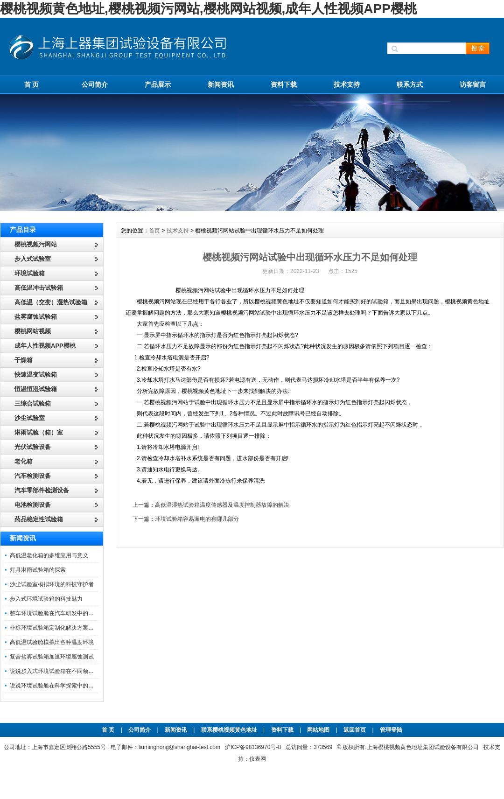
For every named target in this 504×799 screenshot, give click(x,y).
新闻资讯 (221, 84)
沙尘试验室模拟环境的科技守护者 (52, 584)
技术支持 (347, 84)
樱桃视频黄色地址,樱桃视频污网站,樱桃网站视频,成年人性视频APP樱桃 (208, 8)
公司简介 (95, 84)
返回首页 (355, 730)
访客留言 (473, 84)
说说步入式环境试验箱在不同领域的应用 (60, 671)
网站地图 (318, 730)
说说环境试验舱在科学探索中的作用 (54, 685)
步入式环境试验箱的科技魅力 (46, 599)
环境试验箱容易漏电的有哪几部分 (197, 519)
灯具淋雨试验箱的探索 (38, 570)
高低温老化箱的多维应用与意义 (49, 555)
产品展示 (158, 84)
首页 (154, 230)
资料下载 (284, 84)
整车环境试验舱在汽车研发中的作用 (54, 613)
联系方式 (410, 84)
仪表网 (257, 759)
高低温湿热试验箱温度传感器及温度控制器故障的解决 (222, 505)
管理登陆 (391, 730)
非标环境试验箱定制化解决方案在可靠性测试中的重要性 (80, 627)
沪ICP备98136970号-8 (253, 747)
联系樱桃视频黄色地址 (229, 730)
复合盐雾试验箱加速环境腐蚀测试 (52, 656)
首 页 (31, 84)
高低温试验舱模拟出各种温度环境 (52, 642)
